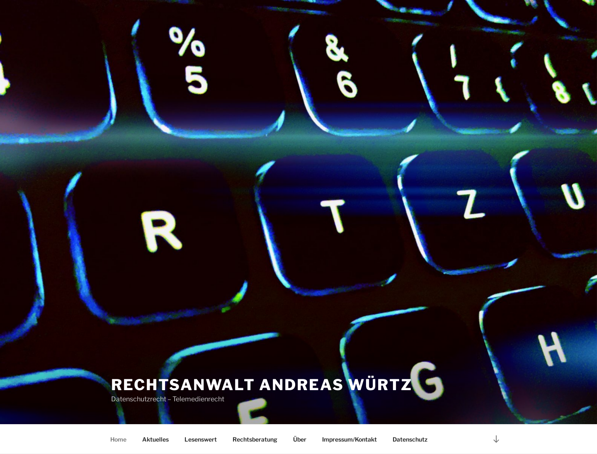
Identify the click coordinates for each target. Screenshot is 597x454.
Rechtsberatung (255, 439)
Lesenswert (200, 439)
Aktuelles (155, 439)
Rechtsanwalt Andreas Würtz (262, 385)
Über (299, 439)
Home (118, 439)
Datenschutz (410, 439)
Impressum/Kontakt (349, 439)
